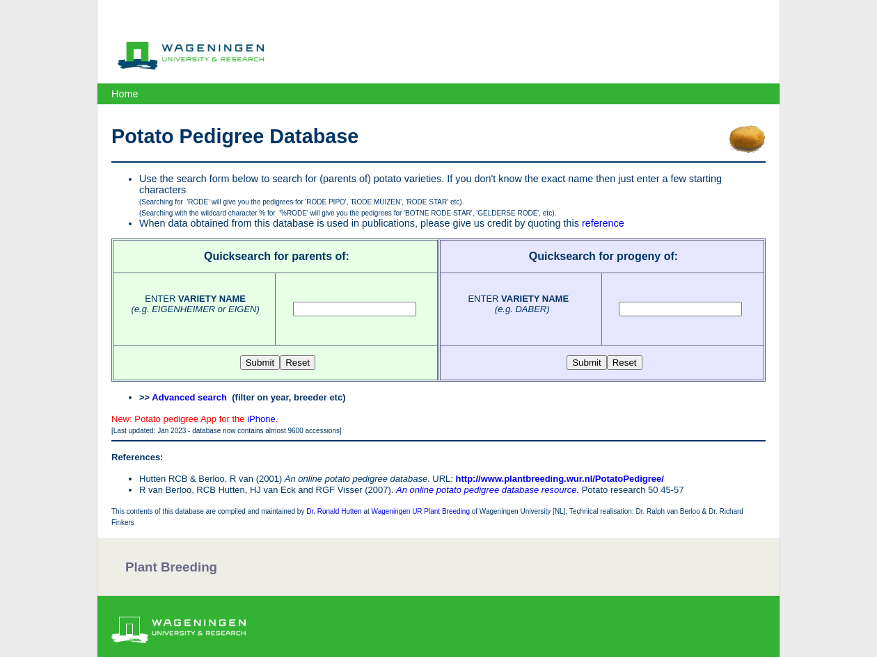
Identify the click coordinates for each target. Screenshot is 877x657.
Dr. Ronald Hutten (334, 511)
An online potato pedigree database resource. (487, 490)
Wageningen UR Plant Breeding (421, 511)
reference (603, 223)
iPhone (261, 419)
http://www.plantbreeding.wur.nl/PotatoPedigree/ (560, 478)
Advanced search (189, 397)
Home (124, 93)
